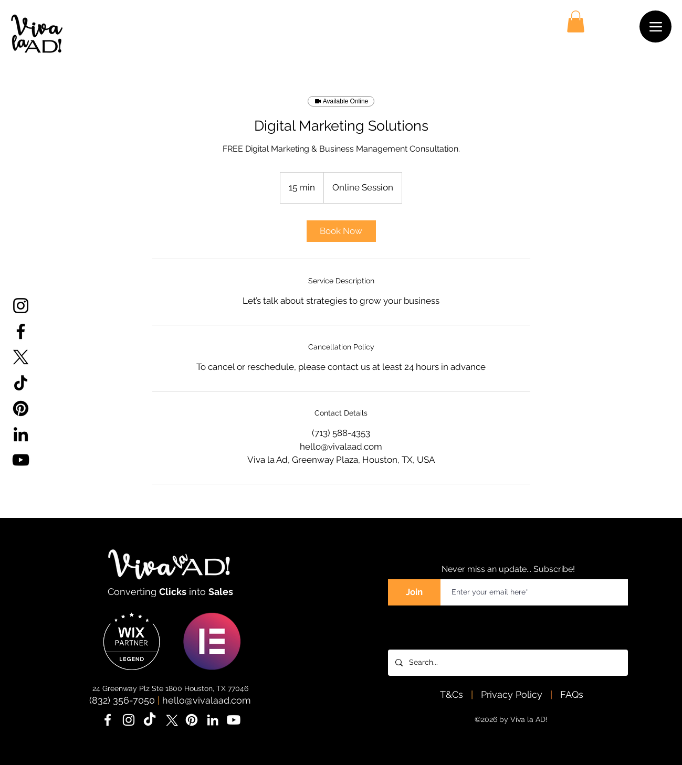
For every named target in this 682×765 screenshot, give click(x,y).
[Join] (414, 592)
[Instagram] (21, 305)
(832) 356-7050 (122, 700)
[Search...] (507, 663)
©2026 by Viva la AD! (511, 719)
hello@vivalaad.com (206, 700)
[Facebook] (21, 331)
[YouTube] (21, 460)
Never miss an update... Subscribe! (508, 569)
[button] (575, 21)
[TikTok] (21, 383)
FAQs (571, 694)
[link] (341, 231)
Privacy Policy (513, 694)
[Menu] (655, 26)
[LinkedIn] (21, 434)
